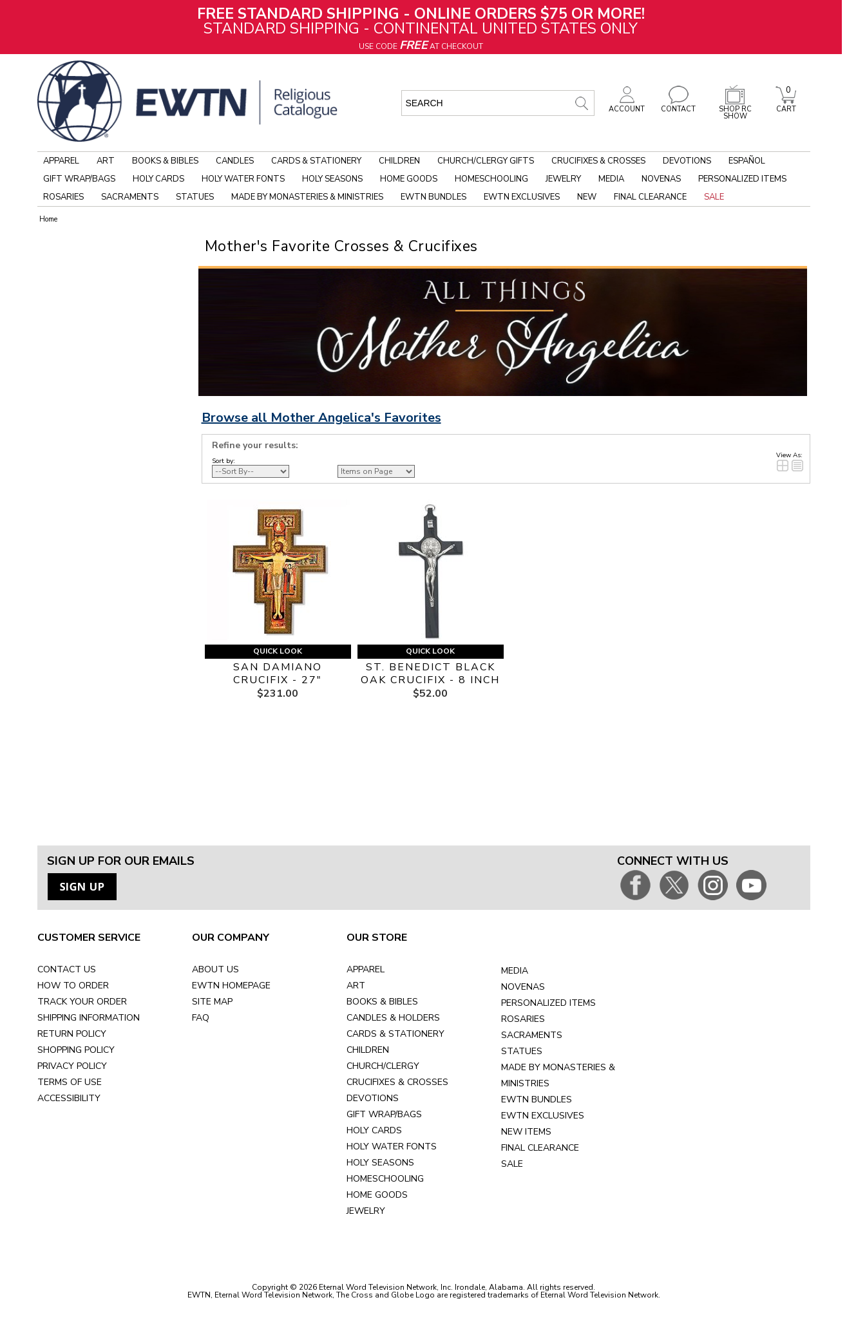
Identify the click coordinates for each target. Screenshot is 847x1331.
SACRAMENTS (531, 1035)
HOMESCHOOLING (385, 1179)
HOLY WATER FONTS (392, 1146)
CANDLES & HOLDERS (393, 1018)
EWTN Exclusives (522, 197)
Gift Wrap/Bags (79, 179)
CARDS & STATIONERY (395, 1034)
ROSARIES (523, 1019)
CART (786, 105)
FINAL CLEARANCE (540, 1148)
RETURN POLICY (71, 1034)
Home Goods (408, 179)
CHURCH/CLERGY (383, 1066)
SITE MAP (212, 1002)
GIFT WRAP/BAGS (384, 1114)
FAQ (200, 1018)
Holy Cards (158, 179)
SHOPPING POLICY (76, 1050)
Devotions (687, 161)
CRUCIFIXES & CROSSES (397, 1082)
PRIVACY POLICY (72, 1066)
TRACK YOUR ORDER (82, 1002)
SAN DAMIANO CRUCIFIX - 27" (277, 673)
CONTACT (678, 105)
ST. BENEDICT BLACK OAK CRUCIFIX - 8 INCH (430, 673)
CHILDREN (368, 1050)
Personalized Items (742, 179)
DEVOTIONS (373, 1098)
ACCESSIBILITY (68, 1098)
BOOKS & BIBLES (382, 1002)
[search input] (498, 103)
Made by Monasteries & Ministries (307, 197)
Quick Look (277, 651)
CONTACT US (66, 969)
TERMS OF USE (69, 1082)
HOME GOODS (377, 1195)
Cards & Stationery (316, 161)
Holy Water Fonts (243, 179)
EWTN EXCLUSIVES (542, 1115)
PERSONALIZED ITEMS (548, 1003)
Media (611, 179)
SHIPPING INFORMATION (88, 1018)
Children (399, 161)
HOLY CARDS (374, 1130)
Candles (235, 161)
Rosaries (63, 197)
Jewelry (563, 179)
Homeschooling (491, 179)
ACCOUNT (627, 105)
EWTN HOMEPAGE (231, 985)
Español (746, 161)
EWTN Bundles (433, 197)
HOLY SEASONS (380, 1162)
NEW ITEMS (526, 1132)
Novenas (661, 179)
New (586, 197)
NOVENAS (523, 987)
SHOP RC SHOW (735, 109)
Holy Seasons (332, 179)
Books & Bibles (165, 161)
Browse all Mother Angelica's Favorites (321, 417)
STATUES (521, 1051)
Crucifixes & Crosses (598, 161)
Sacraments (129, 197)
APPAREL (366, 969)
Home (48, 219)
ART (356, 985)
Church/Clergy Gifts (485, 161)
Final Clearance (650, 197)
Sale (714, 197)
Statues (195, 197)
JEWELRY (366, 1211)
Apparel (61, 161)
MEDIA (514, 971)
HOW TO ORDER (73, 985)
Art (106, 161)
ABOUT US (215, 969)
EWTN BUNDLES (536, 1099)
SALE (512, 1164)
